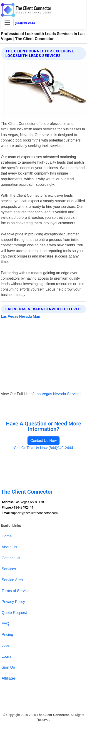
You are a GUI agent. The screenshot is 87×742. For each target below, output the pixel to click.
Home (7, 536)
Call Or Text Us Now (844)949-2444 (43, 448)
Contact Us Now (43, 441)
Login (6, 656)
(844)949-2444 (25, 23)
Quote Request (14, 613)
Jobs (6, 645)
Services (9, 569)
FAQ (5, 623)
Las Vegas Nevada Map (20, 316)
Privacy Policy (13, 602)
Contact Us (11, 558)
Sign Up (8, 667)
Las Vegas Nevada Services (58, 394)
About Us (9, 547)
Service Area (12, 580)
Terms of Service (16, 591)
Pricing (7, 634)
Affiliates (9, 678)
